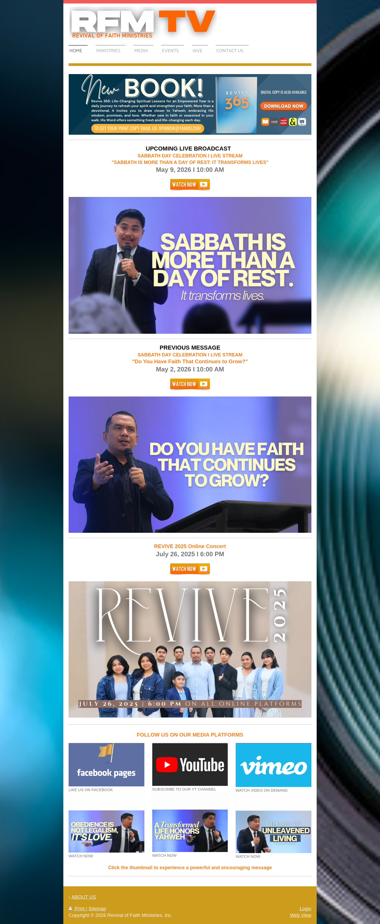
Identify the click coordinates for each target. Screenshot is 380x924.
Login (305, 908)
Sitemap (97, 908)
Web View (300, 915)
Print (77, 908)
